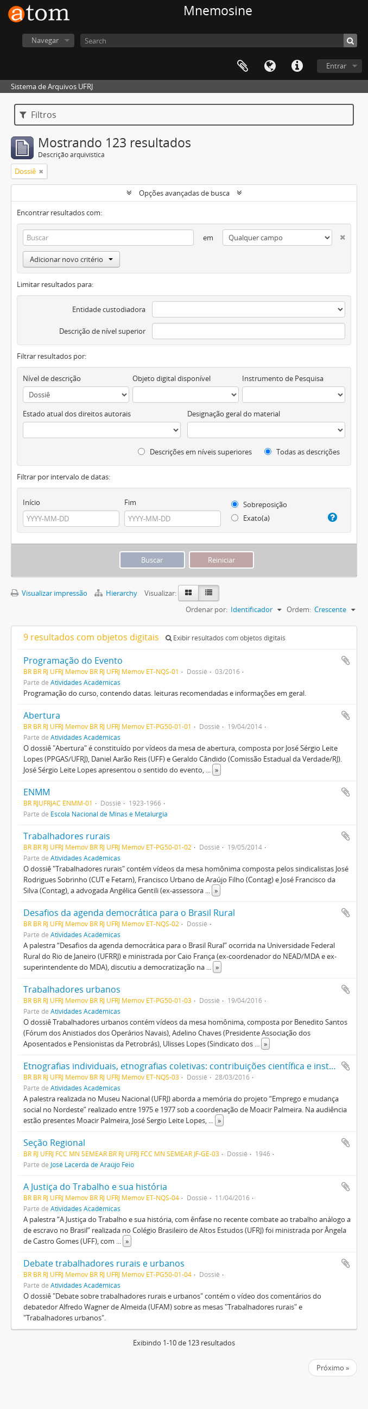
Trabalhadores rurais (66, 836)
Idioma (269, 66)
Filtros (38, 115)
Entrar (336, 66)
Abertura (41, 715)
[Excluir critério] (338, 235)
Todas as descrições (302, 452)
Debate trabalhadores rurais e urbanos (104, 1263)
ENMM (36, 792)
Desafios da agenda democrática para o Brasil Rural (129, 913)
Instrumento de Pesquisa (282, 378)
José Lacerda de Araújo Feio (92, 1164)
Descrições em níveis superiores (195, 452)
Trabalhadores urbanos (71, 989)
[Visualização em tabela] (208, 593)
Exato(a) (250, 518)
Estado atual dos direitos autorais (77, 414)
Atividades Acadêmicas (85, 682)
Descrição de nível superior (102, 331)
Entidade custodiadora (108, 309)
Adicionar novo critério (71, 259)
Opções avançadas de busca (184, 193)
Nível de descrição (52, 378)
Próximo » (332, 1368)
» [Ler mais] (216, 770)
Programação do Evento (73, 660)
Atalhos (296, 66)
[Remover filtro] (41, 171)
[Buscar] (350, 40)
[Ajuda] (330, 517)
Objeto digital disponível (171, 378)
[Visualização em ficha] (188, 593)
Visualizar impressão (49, 593)
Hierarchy (116, 593)
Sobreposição (259, 504)
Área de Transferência (242, 66)
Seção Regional (54, 1143)
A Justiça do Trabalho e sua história (95, 1187)
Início (31, 502)
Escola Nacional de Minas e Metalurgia (109, 813)
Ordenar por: (206, 609)
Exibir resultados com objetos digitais (225, 638)
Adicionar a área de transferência (345, 660)
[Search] (218, 40)
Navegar (45, 40)
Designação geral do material (233, 414)
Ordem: (299, 609)
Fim (130, 502)
